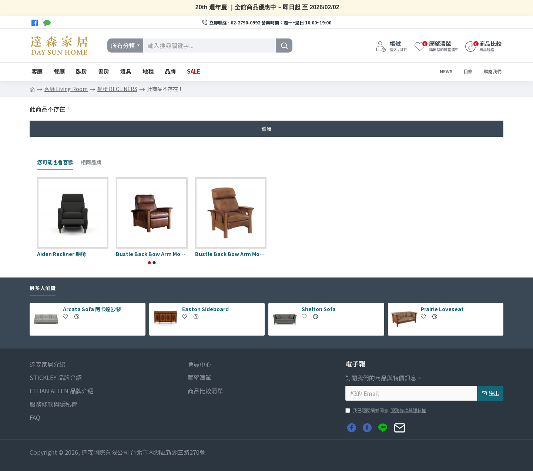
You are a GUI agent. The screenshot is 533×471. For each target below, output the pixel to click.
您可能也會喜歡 (55, 162)
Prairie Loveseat (442, 309)
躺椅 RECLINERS (117, 88)
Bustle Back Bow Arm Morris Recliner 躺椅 (230, 253)
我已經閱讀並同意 (386, 410)
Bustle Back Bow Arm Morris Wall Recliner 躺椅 (151, 253)
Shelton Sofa (319, 309)
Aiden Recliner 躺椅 (61, 253)
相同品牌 (91, 162)
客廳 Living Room (66, 88)
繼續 (266, 128)
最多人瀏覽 (43, 288)
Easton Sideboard (205, 309)
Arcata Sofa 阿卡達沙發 (92, 309)
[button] (149, 262)
